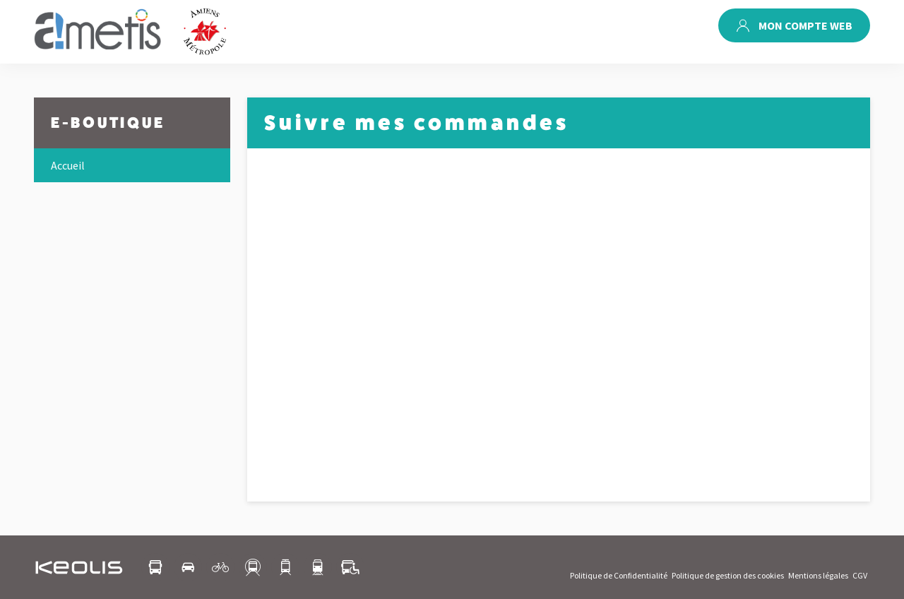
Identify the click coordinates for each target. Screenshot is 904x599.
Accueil (68, 165)
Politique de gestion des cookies (728, 575)
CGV (859, 575)
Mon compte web (794, 25)
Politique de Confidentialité (618, 575)
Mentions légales (818, 575)
